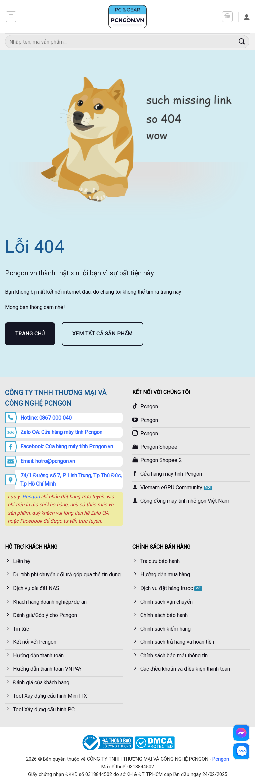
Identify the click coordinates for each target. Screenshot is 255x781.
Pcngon (31, 497)
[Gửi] (242, 41)
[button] (11, 16)
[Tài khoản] (246, 16)
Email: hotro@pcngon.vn (47, 461)
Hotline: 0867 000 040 (46, 418)
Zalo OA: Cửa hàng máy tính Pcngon (61, 432)
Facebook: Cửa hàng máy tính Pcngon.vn (66, 446)
